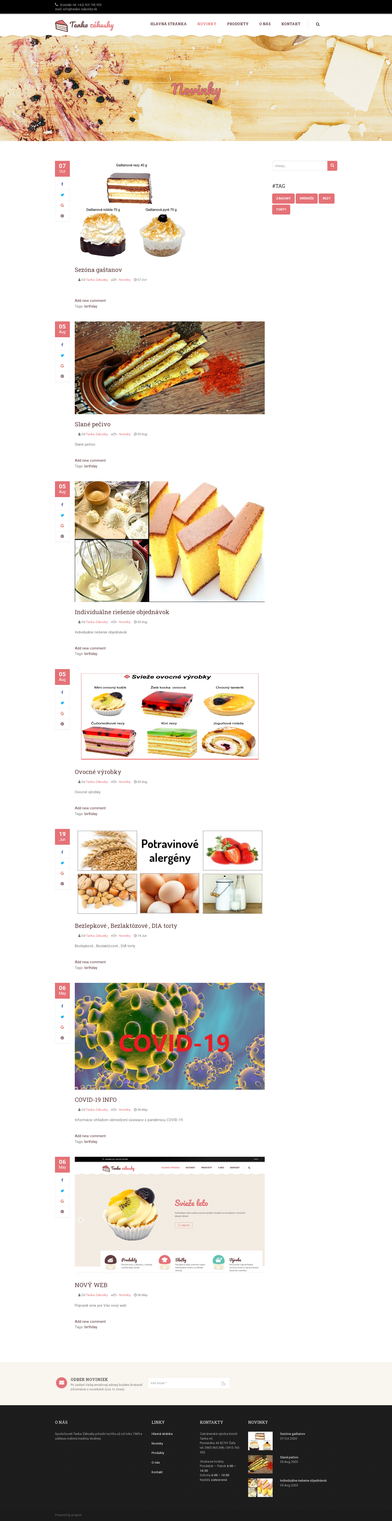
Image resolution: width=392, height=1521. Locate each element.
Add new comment (90, 300)
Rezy (327, 198)
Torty (281, 209)
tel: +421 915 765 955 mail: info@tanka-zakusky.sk (78, 7)
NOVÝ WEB (91, 1285)
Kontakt (290, 24)
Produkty (238, 24)
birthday (90, 306)
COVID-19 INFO (96, 1100)
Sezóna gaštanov (98, 270)
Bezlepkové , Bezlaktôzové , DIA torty (126, 926)
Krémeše (307, 198)
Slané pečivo (92, 424)
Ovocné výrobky (98, 772)
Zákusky (283, 198)
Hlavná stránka (168, 24)
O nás (265, 24)
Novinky (206, 24)
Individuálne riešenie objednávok (122, 612)
